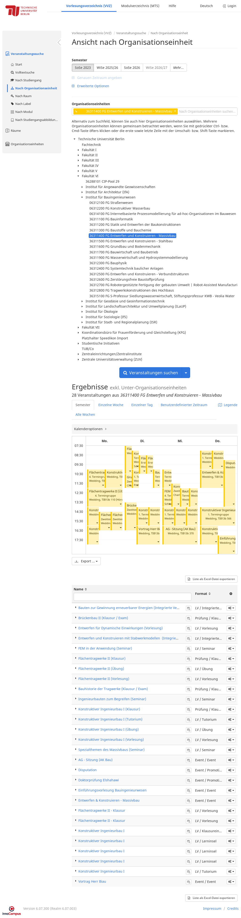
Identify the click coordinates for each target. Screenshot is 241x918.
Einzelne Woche (110, 405)
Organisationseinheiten (24, 144)
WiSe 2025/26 (107, 67)
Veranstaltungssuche (24, 54)
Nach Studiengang (25, 80)
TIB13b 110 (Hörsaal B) (115, 499)
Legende (227, 405)
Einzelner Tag (142, 405)
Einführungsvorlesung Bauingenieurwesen (112, 790)
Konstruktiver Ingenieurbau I (101, 830)
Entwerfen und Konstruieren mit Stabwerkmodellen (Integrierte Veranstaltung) (141, 638)
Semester (79, 60)
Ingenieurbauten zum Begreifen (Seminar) (112, 699)
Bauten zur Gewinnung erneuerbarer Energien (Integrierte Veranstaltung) (137, 607)
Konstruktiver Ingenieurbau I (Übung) (108, 729)
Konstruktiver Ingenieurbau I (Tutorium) (110, 719)
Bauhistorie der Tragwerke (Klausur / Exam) (113, 689)
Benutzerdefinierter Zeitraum (184, 405)
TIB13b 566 (224, 518)
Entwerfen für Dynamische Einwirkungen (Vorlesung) (120, 628)
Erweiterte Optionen (90, 86)
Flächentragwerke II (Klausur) (101, 658)
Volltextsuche (22, 72)
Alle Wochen (85, 414)
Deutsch (206, 6)
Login (229, 6)
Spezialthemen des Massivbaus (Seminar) (111, 749)
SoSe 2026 (132, 67)
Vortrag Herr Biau (151, 529)
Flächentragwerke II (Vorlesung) (103, 678)
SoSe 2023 (83, 67)
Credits (233, 908)
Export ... (86, 561)
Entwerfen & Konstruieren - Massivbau (109, 800)
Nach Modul (21, 112)
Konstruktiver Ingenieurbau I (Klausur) (109, 709)
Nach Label (20, 104)
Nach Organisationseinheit (33, 88)
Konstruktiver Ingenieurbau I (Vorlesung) (111, 739)
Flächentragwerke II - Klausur (101, 810)
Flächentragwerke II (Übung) (109, 491)
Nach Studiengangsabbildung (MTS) (35, 120)
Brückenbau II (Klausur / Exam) (103, 618)
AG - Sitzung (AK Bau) (181, 529)
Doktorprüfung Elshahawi (98, 780)
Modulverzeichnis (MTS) (140, 6)
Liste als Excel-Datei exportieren (211, 579)
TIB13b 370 (187, 533)
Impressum (212, 908)
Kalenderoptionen (89, 429)
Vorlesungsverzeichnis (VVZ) (89, 6)
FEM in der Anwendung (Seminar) (105, 648)
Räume (13, 130)
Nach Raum (21, 96)
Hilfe (172, 6)
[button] (103, 485)
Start (16, 64)
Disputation (87, 770)
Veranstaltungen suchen (150, 372)
